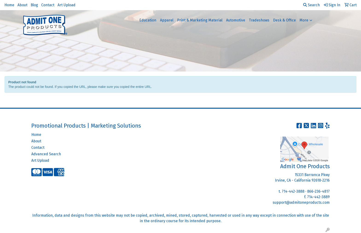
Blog (34, 5)
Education (147, 20)
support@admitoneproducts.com (301, 202)
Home (9, 5)
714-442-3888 (293, 191)
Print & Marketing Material (199, 20)
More (304, 20)
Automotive (235, 20)
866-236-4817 (318, 191)
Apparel (166, 20)
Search (311, 5)
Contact (47, 5)
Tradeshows (259, 20)
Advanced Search (46, 154)
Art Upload (67, 5)
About (22, 5)
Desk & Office (284, 20)
